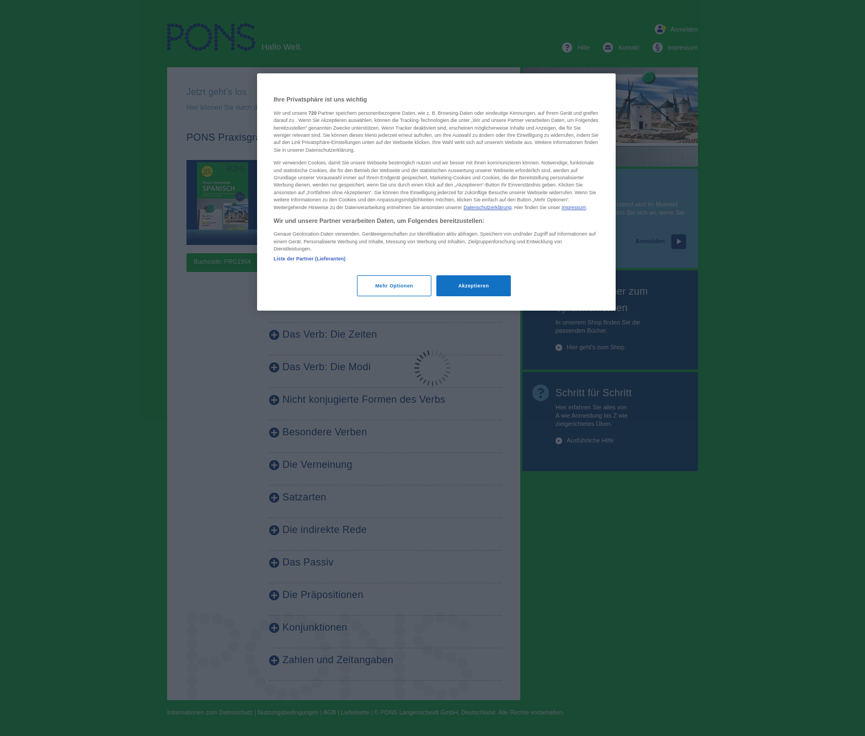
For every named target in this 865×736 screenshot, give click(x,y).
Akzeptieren (473, 286)
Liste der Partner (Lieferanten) (309, 259)
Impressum (574, 207)
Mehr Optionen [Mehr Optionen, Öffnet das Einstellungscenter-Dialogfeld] (394, 286)
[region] (436, 192)
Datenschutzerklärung (487, 207)
